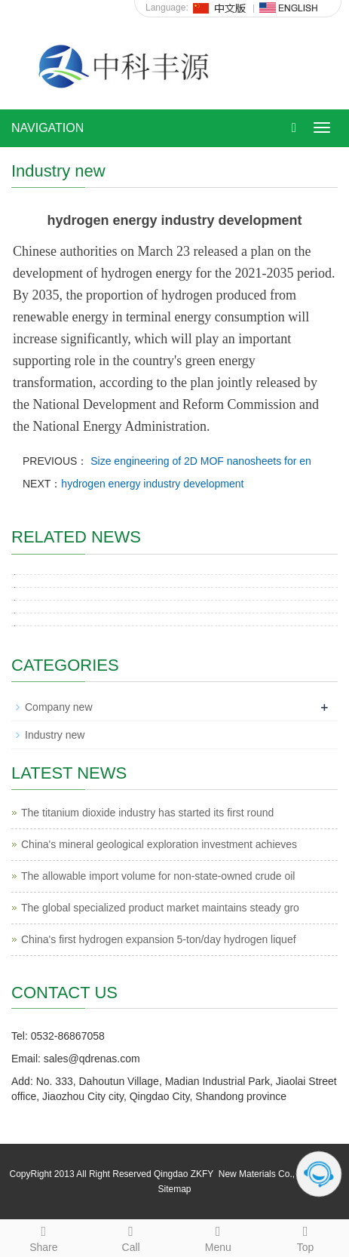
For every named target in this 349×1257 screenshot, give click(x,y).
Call (131, 1236)
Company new (59, 707)
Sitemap (174, 1189)
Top (305, 1236)
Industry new (54, 735)
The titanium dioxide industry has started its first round (147, 813)
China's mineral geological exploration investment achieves (159, 844)
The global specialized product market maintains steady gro (160, 908)
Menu (218, 1236)
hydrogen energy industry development (152, 484)
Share (43, 1236)
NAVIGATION (47, 127)
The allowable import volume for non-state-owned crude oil (158, 876)
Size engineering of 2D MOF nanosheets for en (199, 461)
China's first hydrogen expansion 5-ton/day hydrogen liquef (158, 939)
